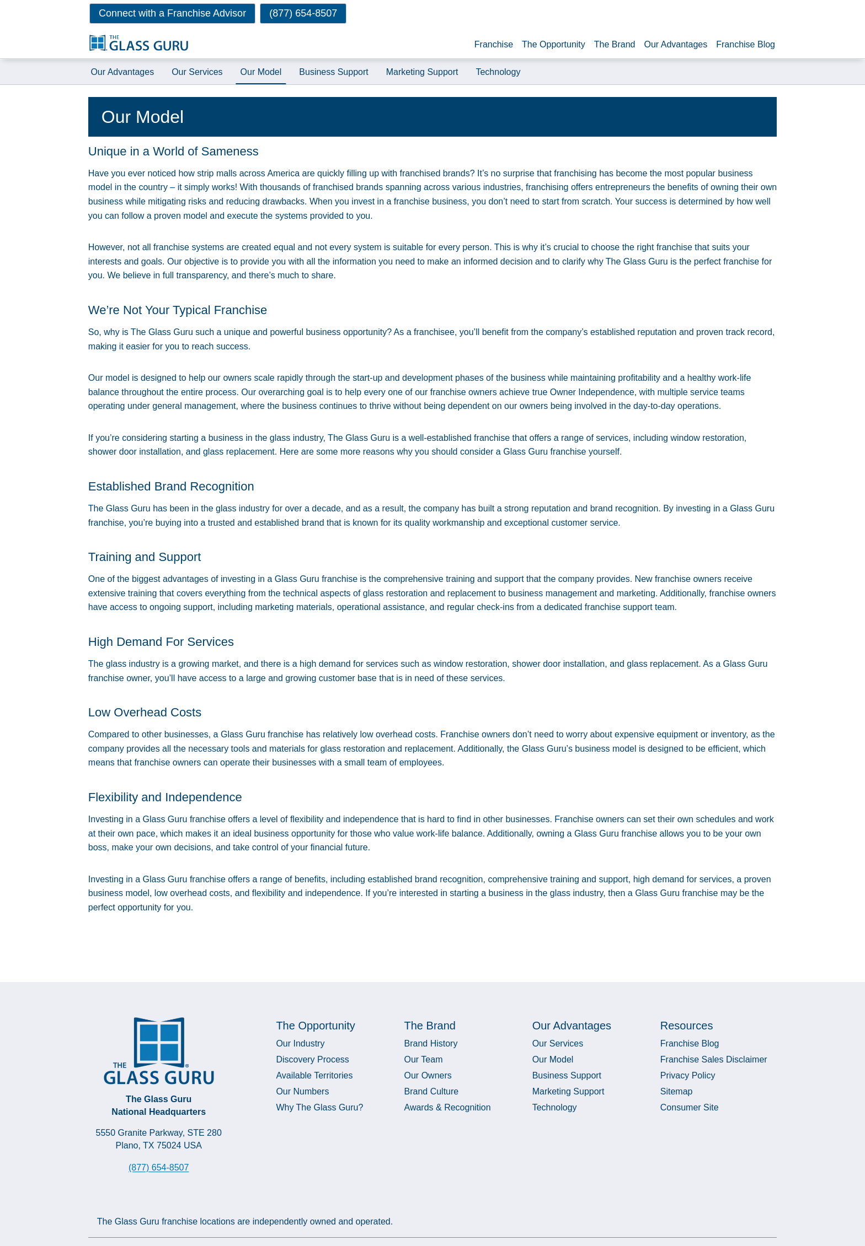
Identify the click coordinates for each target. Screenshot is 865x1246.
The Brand (615, 44)
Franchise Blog (745, 44)
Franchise (493, 44)
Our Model (261, 71)
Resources (686, 1025)
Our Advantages (676, 44)
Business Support (334, 71)
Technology (498, 71)
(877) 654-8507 (159, 1167)
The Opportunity (553, 44)
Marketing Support (422, 71)
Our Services (197, 71)
